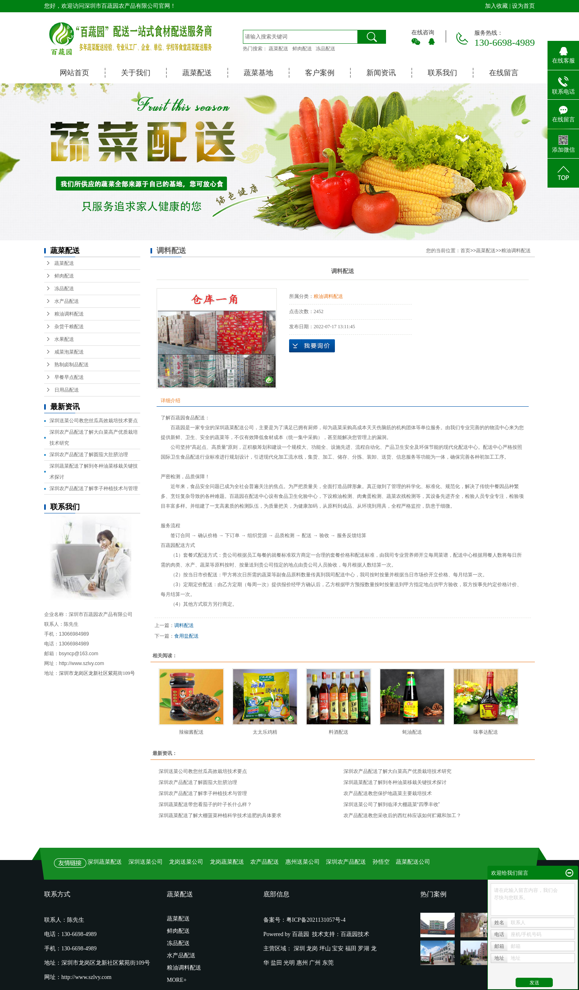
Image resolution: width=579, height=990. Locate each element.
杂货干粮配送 (69, 326)
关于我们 (135, 73)
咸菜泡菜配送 (69, 352)
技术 (363, 934)
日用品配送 (66, 390)
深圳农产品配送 (346, 862)
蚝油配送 (412, 732)
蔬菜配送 (278, 49)
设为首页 (523, 6)
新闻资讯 (381, 73)
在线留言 (503, 73)
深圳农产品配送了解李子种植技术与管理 (93, 488)
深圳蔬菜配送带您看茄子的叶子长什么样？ (205, 804)
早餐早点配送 (69, 377)
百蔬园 (349, 934)
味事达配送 (486, 732)
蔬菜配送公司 (413, 862)
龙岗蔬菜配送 (227, 862)
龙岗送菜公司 (186, 862)
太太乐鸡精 (265, 732)
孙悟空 (381, 862)
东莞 (328, 963)
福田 (351, 948)
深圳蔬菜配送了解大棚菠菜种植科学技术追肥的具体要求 (220, 815)
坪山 (325, 948)
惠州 (302, 963)
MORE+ (176, 980)
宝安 (337, 948)
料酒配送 (338, 732)
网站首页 (74, 73)
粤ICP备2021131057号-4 (316, 920)
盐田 (276, 963)
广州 (315, 963)
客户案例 (319, 73)
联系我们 (442, 73)
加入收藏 (496, 6)
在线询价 (312, 345)
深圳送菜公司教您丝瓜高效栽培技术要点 (93, 420)
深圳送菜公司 (145, 862)
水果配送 (64, 339)
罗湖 (363, 948)
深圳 (299, 948)
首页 (465, 250)
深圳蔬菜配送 (229, 427)
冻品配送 (325, 49)
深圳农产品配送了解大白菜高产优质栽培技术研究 (397, 771)
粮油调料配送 (69, 314)
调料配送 (184, 625)
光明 (289, 963)
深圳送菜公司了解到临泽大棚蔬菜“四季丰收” (391, 804)
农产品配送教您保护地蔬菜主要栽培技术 (387, 793)
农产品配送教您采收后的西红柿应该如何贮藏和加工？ (402, 815)
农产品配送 (264, 862)
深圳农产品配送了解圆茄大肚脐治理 (88, 454)
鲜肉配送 (302, 49)
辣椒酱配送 (191, 732)
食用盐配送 (186, 636)
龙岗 (312, 948)
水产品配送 (66, 301)
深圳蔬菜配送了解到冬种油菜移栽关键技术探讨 (395, 782)
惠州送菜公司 (302, 862)
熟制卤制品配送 (71, 364)
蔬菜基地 (258, 73)
